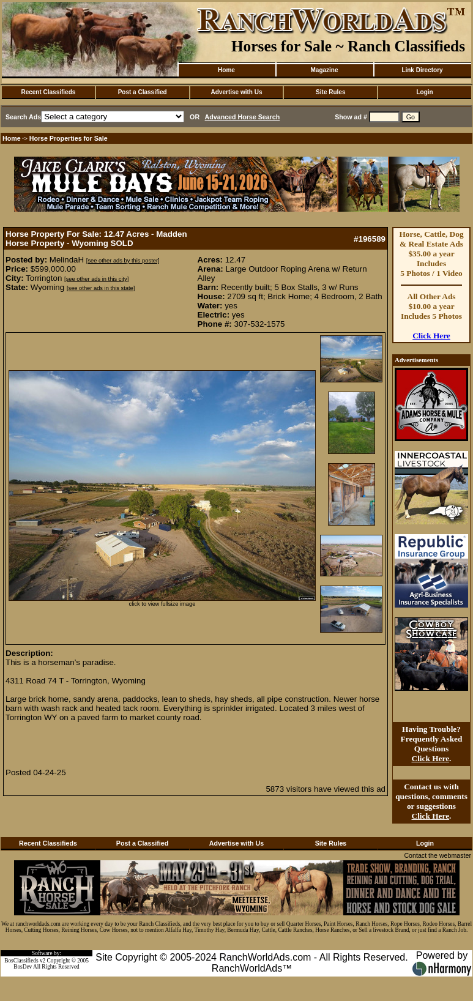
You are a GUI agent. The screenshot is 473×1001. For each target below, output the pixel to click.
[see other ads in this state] (101, 288)
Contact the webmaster (437, 855)
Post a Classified (142, 92)
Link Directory (421, 70)
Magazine (324, 70)
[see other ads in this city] (96, 279)
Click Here (431, 335)
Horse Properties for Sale (68, 138)
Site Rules (330, 92)
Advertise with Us (237, 92)
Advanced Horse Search (242, 117)
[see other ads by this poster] (123, 261)
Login (424, 92)
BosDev (22, 967)
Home (226, 70)
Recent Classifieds (48, 92)
